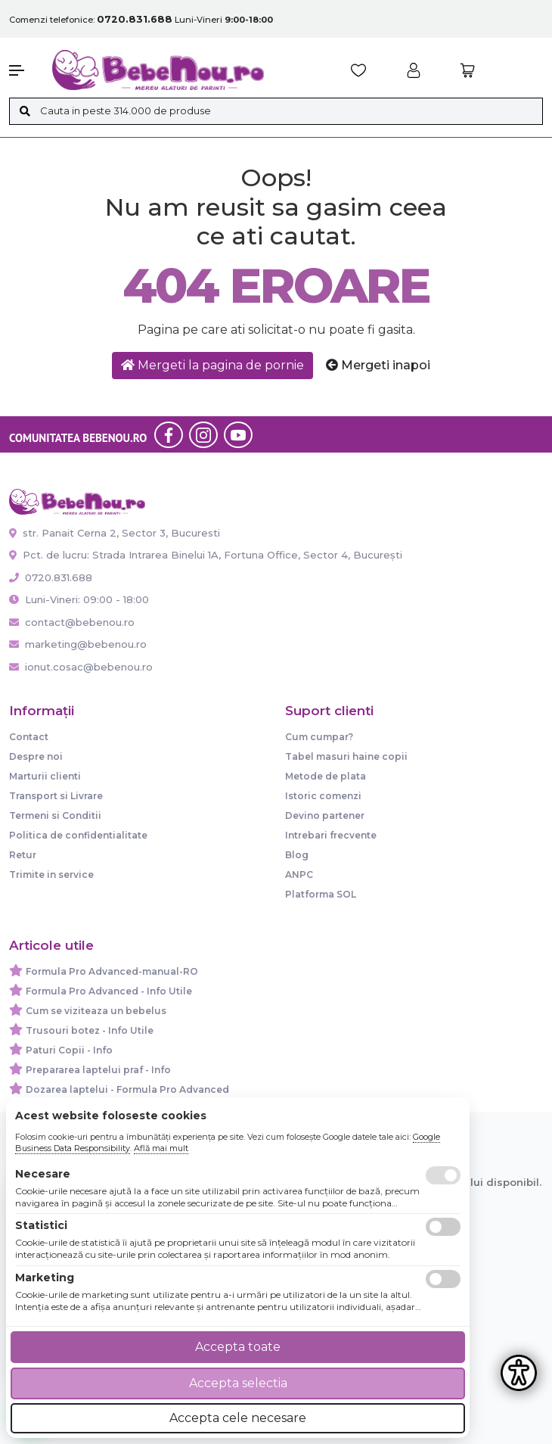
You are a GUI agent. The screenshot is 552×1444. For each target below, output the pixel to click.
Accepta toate (238, 1347)
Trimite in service (51, 874)
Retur (22, 854)
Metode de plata (325, 776)
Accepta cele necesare (237, 1418)
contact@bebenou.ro (72, 622)
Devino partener (324, 815)
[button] (23, 70)
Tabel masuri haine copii (346, 756)
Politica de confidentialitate (78, 835)
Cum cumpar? (319, 736)
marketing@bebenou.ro (78, 644)
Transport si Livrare (56, 795)
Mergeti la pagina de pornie (212, 365)
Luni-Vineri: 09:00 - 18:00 (79, 599)
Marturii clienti (45, 776)
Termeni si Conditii (55, 815)
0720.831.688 (50, 577)
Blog (297, 854)
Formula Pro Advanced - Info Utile (109, 991)
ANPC (299, 874)
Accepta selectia (238, 1383)
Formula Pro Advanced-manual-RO (112, 971)
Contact (28, 736)
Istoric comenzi (323, 795)
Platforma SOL (320, 894)
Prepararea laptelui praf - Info (98, 1069)
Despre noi (36, 756)
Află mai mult (161, 1148)
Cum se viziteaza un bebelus (96, 1010)
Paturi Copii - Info (69, 1050)
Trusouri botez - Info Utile (90, 1030)
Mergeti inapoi (378, 365)
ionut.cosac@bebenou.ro (81, 667)
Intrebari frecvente (331, 835)
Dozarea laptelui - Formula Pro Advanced (127, 1089)
